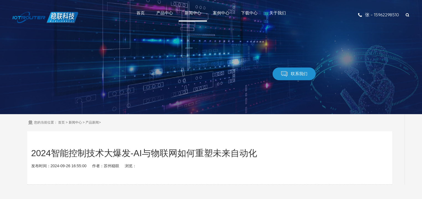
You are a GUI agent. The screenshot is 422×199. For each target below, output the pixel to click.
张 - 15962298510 (378, 14)
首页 (140, 13)
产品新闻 (92, 122)
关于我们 (277, 13)
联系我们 (294, 74)
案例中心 (221, 13)
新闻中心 (193, 13)
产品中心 (164, 13)
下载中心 (249, 13)
